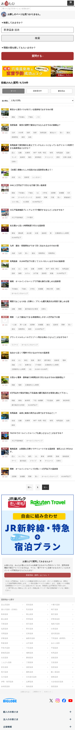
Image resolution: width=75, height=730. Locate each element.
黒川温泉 (4, 672)
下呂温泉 (49, 400)
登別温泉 (29, 605)
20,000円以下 (16, 237)
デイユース (49, 157)
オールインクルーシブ (20, 293)
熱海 (57, 456)
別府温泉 (43, 132)
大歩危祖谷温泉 (57, 682)
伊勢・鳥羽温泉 (7, 682)
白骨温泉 (54, 629)
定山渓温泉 (5, 605)
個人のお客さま (37, 711)
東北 (25, 360)
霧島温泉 (29, 672)
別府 (28, 132)
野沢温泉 (29, 629)
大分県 (20, 132)
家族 (13, 117)
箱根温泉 (54, 677)
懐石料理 (66, 400)
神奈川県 (49, 289)
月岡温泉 (4, 633)
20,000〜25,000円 (41, 369)
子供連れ (21, 117)
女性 (25, 269)
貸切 (58, 157)
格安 (23, 137)
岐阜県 (27, 400)
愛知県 (20, 233)
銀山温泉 (4, 619)
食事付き (28, 365)
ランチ (14, 157)
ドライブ (33, 461)
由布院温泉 (5, 686)
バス (38, 117)
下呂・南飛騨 (38, 400)
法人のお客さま (37, 719)
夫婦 (13, 253)
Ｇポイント (47, 691)
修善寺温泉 (30, 638)
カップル (21, 456)
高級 (13, 365)
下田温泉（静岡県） (59, 638)
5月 (68, 193)
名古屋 (29, 233)
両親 (13, 385)
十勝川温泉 (55, 605)
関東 (45, 197)
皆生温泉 (4, 667)
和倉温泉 (4, 643)
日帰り (14, 161)
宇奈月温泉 (5, 648)
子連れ (30, 117)
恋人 (13, 153)
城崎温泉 (29, 653)
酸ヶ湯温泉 (55, 672)
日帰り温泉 (67, 157)
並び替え (5, 101)
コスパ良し (16, 202)
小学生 (44, 193)
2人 (19, 177)
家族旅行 (67, 197)
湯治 (68, 132)
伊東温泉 (4, 638)
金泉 (68, 420)
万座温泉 (4, 624)
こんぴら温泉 (6, 662)
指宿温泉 (54, 686)
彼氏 (29, 456)
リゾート (15, 345)
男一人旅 (23, 324)
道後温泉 (54, 658)
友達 (13, 177)
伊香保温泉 (55, 619)
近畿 (20, 153)
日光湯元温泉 (31, 677)
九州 (13, 132)
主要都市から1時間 (62, 233)
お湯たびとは (25, 691)
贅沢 (39, 360)
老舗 (51, 273)
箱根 (58, 289)
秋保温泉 (4, 614)
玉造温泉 (54, 662)
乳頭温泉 (29, 609)
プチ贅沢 (29, 217)
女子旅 (35, 273)
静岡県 (50, 456)
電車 (64, 360)
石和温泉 (29, 633)
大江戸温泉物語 (17, 217)
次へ (45, 487)
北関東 (53, 193)
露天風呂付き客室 (31, 309)
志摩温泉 (29, 682)
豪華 (58, 400)
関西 (20, 309)
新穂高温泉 (5, 653)
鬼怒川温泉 (55, 624)
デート (14, 461)
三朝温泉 (29, 662)
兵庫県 (27, 153)
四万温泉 (29, 624)
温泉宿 (22, 157)
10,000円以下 (37, 202)
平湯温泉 (54, 648)
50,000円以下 (33, 405)
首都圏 (61, 193)
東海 (13, 233)
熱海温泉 (66, 456)
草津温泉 (29, 619)
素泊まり (53, 132)
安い (61, 132)
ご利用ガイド (36, 691)
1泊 (30, 369)
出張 (36, 233)
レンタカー (37, 177)
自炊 (29, 137)
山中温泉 (29, 643)
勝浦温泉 (29, 658)
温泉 (68, 153)
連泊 (48, 324)
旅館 (20, 273)
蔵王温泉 (54, 614)
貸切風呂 (38, 157)
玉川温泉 (4, 677)
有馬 (51, 153)
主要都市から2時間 (18, 369)
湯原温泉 (29, 667)
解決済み (61, 91)
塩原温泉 (4, 629)
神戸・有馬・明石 (39, 153)
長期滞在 (15, 137)
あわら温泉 (55, 643)
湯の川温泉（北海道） (9, 609)
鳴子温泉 (54, 609)
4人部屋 (26, 202)
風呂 (29, 157)
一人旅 (14, 324)
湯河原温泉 (55, 633)
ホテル (27, 273)
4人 (38, 193)
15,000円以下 (61, 273)
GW (13, 197)
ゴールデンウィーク (25, 197)
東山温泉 (29, 614)
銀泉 (13, 425)
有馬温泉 (59, 153)
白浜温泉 (4, 658)
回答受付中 (37, 91)
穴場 (52, 197)
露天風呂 (47, 360)
